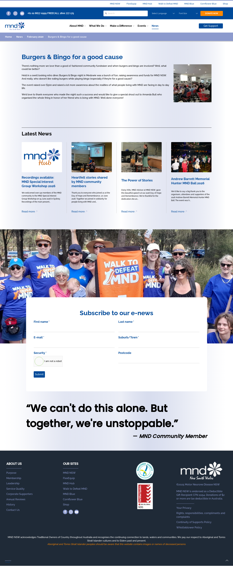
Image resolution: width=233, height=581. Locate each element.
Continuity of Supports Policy (193, 522)
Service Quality (15, 488)
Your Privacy (183, 507)
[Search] (125, 13)
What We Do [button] (96, 25)
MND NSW (115, 4)
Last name (126, 321)
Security (40, 353)
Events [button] (142, 25)
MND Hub (147, 4)
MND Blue (189, 4)
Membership (13, 478)
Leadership (12, 483)
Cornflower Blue (208, 4)
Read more (28, 211)
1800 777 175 (67, 13)
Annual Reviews (15, 499)
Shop (225, 4)
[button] (227, 560)
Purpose (11, 472)
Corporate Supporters (19, 493)
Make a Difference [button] (121, 25)
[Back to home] (15, 26)
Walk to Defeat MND (168, 4)
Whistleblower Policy (189, 527)
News (155, 25)
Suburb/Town (128, 337)
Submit (39, 374)
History (10, 504)
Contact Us (13, 509)
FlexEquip (131, 4)
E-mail (39, 337)
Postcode (124, 353)
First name (42, 321)
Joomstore (7, 562)
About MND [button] (76, 25)
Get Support (211, 25)
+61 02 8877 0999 (37, 13)
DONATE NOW (211, 13)
